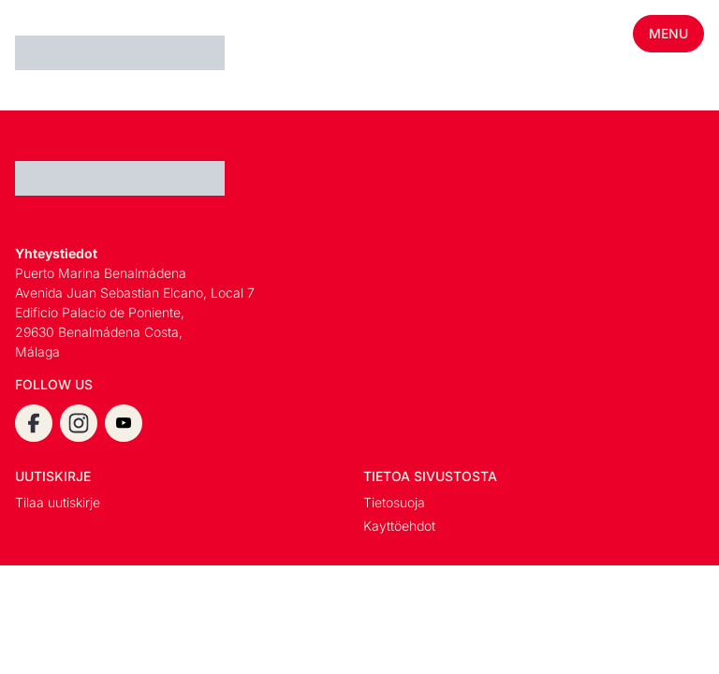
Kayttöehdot (399, 526)
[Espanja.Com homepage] (60, 55)
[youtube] (123, 423)
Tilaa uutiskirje (57, 502)
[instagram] (78, 423)
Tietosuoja (394, 502)
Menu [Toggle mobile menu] (668, 33)
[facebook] (33, 423)
